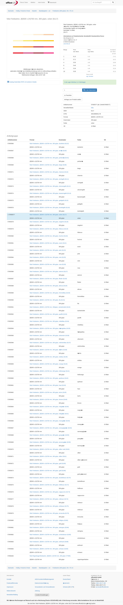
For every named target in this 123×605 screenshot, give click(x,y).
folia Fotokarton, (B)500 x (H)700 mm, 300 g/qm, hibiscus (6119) (49, 229)
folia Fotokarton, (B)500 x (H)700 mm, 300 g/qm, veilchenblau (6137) (50, 342)
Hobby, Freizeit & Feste (23, 11)
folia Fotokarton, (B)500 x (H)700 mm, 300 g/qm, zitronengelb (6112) (50, 186)
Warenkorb (52, 2)
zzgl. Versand (89, 76)
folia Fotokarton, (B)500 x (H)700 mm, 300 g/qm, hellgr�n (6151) (49, 413)
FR (73, 587)
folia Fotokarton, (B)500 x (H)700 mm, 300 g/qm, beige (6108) (48, 165)
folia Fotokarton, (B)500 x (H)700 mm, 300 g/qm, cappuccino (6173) (50, 492)
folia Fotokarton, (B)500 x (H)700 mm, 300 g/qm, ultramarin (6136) (49, 335)
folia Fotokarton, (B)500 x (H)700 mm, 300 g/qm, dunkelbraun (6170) (50, 477)
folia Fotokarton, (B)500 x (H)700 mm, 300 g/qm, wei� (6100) (48, 150)
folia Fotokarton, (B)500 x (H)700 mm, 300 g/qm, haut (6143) (48, 385)
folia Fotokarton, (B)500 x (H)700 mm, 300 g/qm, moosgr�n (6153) (50, 421)
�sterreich (66, 583)
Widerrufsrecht (11, 591)
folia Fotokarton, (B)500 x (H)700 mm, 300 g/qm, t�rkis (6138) (48, 349)
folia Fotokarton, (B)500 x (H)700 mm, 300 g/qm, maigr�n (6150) (49, 406)
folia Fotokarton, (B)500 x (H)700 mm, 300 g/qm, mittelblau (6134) (49, 321)
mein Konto (41, 2)
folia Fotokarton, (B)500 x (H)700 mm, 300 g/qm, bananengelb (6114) (50, 193)
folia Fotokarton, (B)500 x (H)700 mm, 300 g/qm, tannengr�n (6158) (50, 442)
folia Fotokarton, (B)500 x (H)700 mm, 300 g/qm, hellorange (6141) (50, 371)
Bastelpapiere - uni (44, 11)
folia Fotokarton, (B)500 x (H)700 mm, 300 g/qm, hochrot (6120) (49, 236)
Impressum (10, 587)
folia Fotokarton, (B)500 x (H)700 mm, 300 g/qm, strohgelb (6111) (49, 179)
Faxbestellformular (12, 583)
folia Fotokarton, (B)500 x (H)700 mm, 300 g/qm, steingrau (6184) (49, 527)
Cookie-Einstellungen (42, 595)
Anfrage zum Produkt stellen (72, 99)
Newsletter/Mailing (12, 594)
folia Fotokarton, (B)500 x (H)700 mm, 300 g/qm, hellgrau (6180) (49, 520)
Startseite (11, 11)
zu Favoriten (68, 95)
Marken (33, 2)
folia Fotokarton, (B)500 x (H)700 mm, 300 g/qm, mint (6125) (48, 257)
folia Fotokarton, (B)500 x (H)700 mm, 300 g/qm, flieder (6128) (48, 278)
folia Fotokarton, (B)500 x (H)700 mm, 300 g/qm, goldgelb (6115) (49, 200)
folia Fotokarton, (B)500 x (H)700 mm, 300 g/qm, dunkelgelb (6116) (50, 207)
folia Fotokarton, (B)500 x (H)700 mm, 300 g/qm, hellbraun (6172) (49, 485)
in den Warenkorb (89, 90)
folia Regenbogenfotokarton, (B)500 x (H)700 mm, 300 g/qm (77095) (50, 556)
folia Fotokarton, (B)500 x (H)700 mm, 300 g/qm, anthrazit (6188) (49, 541)
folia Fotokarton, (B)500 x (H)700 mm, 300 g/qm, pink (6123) (48, 250)
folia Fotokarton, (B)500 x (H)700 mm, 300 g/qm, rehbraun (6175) (49, 506)
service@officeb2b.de (102, 587)
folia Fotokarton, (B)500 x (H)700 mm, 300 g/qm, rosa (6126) (48, 264)
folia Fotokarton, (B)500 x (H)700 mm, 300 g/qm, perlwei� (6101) (49, 158)
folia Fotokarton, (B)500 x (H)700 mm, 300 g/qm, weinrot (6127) (49, 271)
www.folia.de (67, 43)
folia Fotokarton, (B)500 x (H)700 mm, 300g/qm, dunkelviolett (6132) (50, 307)
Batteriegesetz (49, 579)
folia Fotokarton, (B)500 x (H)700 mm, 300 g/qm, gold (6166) (48, 470)
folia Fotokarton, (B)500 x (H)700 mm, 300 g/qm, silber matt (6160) (49, 449)
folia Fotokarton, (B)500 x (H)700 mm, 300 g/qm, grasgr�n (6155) (49, 435)
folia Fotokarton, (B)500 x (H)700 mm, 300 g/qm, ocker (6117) (48, 214)
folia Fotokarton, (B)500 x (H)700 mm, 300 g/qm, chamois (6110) (49, 172)
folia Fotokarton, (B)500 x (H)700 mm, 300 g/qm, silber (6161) (48, 456)
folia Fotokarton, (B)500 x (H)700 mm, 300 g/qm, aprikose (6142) (49, 378)
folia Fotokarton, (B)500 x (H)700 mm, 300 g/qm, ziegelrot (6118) (49, 222)
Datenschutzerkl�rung (42, 583)
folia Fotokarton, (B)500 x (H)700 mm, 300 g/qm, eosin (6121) (48, 243)
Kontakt (9, 579)
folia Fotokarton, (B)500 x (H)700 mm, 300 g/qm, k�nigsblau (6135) (50, 328)
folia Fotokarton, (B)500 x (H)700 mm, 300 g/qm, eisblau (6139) (49, 357)
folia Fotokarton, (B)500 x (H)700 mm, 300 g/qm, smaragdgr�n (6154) (51, 428)
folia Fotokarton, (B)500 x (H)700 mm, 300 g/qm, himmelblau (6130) (50, 293)
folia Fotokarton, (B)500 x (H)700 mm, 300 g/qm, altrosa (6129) (48, 286)
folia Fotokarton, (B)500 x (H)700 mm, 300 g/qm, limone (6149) (48, 399)
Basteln (34, 11)
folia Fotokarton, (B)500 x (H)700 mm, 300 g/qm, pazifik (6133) (48, 314)
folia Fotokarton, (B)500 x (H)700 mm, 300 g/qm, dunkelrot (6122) (49, 143)
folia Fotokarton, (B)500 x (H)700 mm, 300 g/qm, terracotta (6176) (49, 513)
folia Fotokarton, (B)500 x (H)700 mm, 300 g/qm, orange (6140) (48, 364)
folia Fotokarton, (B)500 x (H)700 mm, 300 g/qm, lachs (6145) (48, 392)
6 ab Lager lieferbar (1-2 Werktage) (74, 82)
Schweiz (65, 587)
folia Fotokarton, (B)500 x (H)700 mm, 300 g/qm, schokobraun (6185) (50, 534)
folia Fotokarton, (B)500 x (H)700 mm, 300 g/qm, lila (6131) (47, 300)
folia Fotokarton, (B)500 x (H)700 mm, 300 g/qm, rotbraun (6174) (49, 499)
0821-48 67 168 (101, 583)
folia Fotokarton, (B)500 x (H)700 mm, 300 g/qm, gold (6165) (48, 463)
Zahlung (37, 591)
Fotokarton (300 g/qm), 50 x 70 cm (63, 11)
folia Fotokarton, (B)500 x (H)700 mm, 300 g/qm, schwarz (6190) (49, 549)
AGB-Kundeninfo (40, 579)
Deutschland (66, 579)
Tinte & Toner (24, 2)
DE (70, 587)
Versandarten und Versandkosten (45, 587)
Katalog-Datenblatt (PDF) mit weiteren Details (22, 82)
